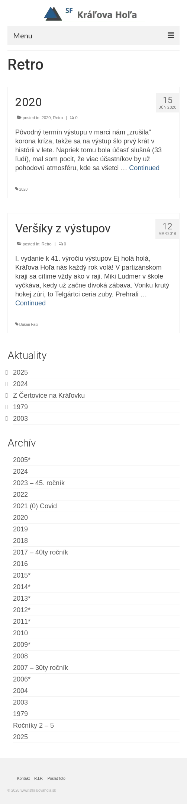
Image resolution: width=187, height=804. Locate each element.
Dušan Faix (28, 324)
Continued (144, 168)
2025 (20, 372)
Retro (58, 117)
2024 (20, 384)
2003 (20, 418)
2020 (46, 117)
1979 (20, 407)
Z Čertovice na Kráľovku (49, 395)
